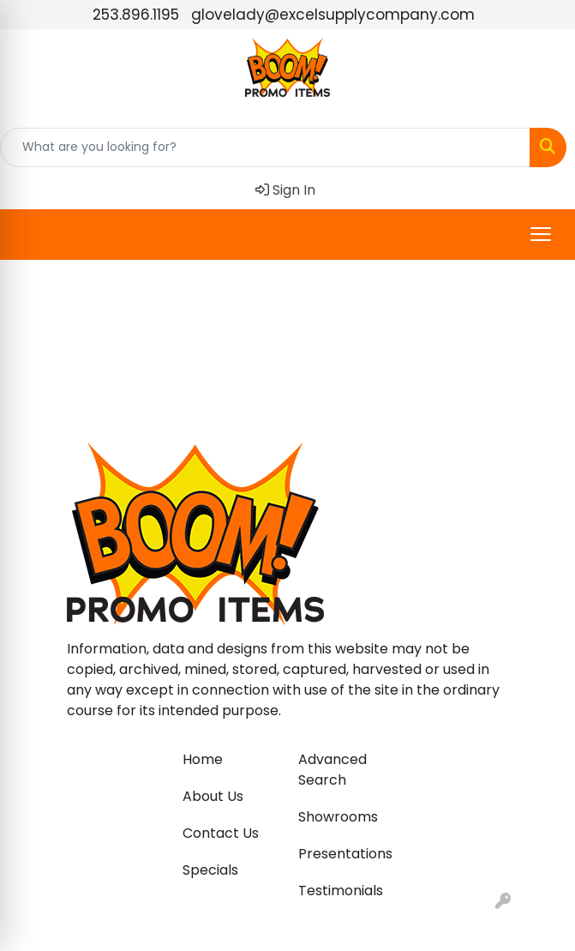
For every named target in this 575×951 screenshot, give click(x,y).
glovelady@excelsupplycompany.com (333, 14)
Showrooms (338, 817)
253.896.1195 (136, 14)
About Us (213, 796)
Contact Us (221, 833)
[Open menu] (541, 234)
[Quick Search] (265, 147)
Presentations (345, 854)
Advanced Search (332, 769)
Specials (210, 870)
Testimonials (340, 890)
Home (203, 759)
